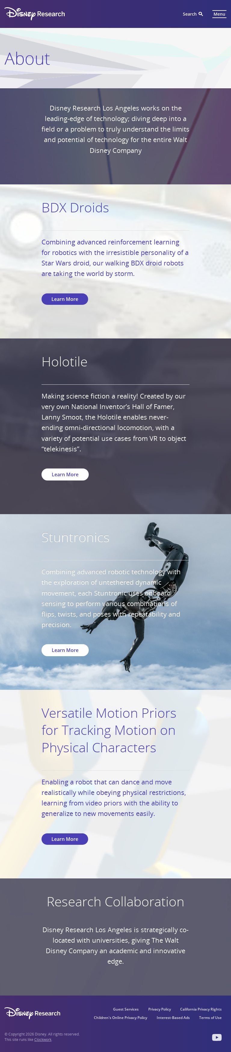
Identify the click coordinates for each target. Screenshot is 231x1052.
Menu (219, 14)
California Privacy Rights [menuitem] (201, 1009)
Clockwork (42, 1039)
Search (190, 14)
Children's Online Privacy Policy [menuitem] (120, 1017)
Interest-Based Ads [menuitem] (172, 1017)
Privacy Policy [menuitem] (159, 1009)
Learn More (64, 299)
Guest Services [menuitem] (125, 1009)
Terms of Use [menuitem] (210, 1017)
